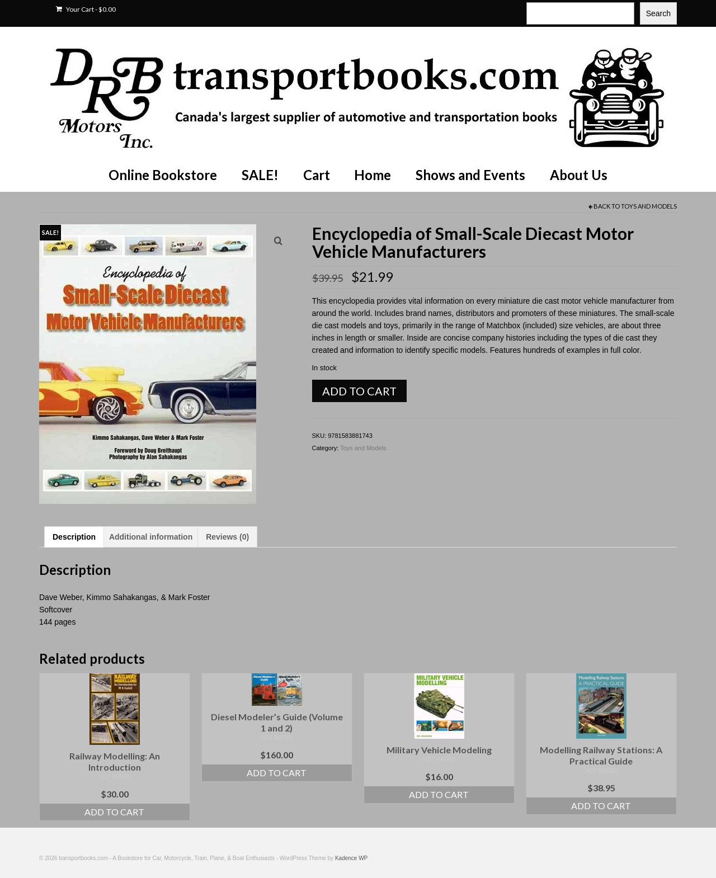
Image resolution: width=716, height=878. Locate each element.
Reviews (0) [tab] (227, 536)
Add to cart (359, 391)
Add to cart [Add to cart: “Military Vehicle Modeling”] (439, 794)
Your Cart (86, 9)
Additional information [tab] (150, 536)
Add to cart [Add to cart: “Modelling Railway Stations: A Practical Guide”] (601, 805)
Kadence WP (351, 858)
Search (658, 13)
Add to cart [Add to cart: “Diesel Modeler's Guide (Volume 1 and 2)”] (277, 772)
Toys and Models (649, 206)
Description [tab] (74, 536)
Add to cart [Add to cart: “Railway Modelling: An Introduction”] (114, 811)
